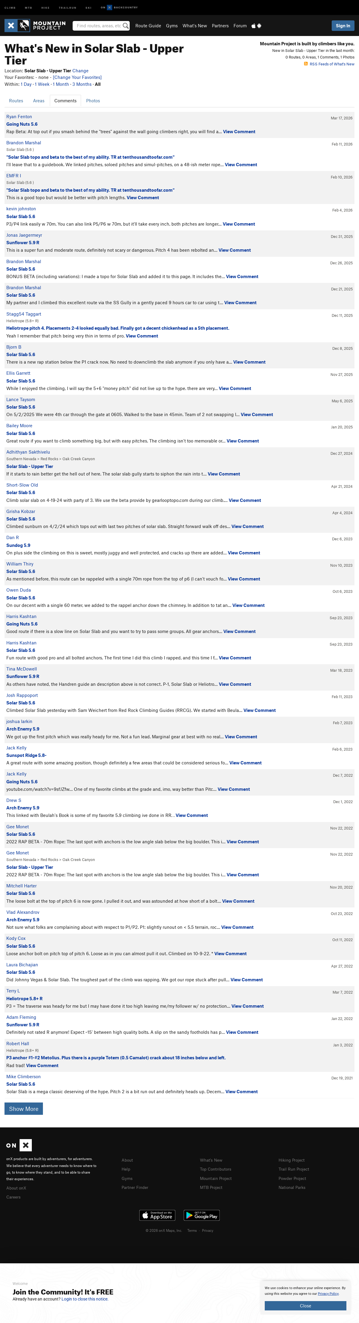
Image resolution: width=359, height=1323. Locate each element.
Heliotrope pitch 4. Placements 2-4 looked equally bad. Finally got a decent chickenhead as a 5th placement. (117, 328)
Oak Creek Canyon (78, 458)
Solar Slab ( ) (20, 149)
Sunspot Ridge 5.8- (26, 755)
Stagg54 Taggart (23, 313)
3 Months (82, 84)
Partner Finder (136, 1186)
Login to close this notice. (85, 1299)
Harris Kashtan (21, 616)
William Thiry (19, 563)
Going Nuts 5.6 (22, 124)
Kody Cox (16, 938)
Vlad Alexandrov (22, 912)
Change (80, 70)
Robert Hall (17, 1043)
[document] (305, 1297)
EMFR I (13, 175)
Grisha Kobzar (20, 511)
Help (126, 1168)
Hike (45, 7)
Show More (23, 1108)
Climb (10, 7)
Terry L (13, 990)
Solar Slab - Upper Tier (29, 466)
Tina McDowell (21, 668)
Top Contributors (217, 1168)
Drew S (13, 800)
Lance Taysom (20, 399)
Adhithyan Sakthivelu (28, 451)
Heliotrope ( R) (22, 320)
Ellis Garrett (18, 373)
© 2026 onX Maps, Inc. (164, 1229)
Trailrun (68, 7)
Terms (192, 1229)
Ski (89, 7)
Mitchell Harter (21, 885)
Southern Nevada (21, 458)
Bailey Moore (19, 425)
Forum (240, 25)
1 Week (42, 84)
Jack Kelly (16, 747)
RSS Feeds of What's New (329, 64)
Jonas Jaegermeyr (24, 235)
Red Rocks (49, 458)
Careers (14, 1196)
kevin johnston (21, 208)
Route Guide (148, 25)
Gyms (172, 25)
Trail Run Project (295, 1168)
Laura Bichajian (22, 964)
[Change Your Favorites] (77, 77)
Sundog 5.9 (18, 545)
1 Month (61, 84)
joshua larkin (19, 721)
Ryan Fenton (19, 116)
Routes (16, 100)
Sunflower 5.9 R (22, 242)
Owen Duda (18, 589)
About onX (17, 1187)
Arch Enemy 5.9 (22, 728)
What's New (195, 25)
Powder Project (294, 1177)
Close (305, 1305)
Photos (93, 100)
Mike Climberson (23, 1076)
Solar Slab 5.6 (20, 216)
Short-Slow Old (22, 485)
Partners (220, 25)
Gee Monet (17, 826)
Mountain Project (217, 1177)
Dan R (12, 537)
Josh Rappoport (22, 695)
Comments (65, 100)
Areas (38, 100)
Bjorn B (13, 347)
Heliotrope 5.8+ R (24, 998)
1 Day (26, 84)
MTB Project (212, 1186)
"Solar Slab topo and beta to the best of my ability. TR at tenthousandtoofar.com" (90, 157)
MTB (28, 7)
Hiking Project (293, 1159)
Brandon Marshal (23, 142)
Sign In (343, 25)
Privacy (207, 1229)
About (128, 1159)
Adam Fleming (21, 1017)
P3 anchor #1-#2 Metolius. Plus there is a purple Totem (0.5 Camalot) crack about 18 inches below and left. (116, 1057)
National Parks (293, 1186)
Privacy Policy (328, 1294)
